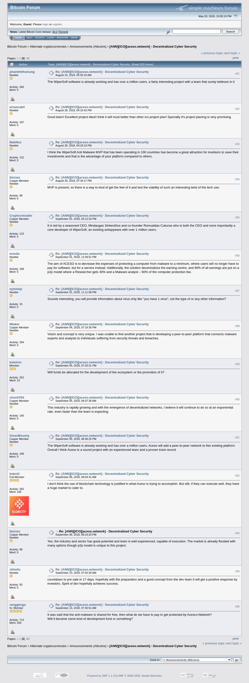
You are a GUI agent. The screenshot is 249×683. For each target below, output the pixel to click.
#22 (237, 108)
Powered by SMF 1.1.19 (101, 675)
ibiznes (14, 177)
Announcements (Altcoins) (88, 46)
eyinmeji (15, 289)
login (46, 24)
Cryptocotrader (20, 215)
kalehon (15, 362)
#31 (237, 437)
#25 (237, 217)
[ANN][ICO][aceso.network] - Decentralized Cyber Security (153, 46)
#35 (237, 606)
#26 (237, 255)
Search (39, 37)
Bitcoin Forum (17, 46)
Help (29, 37)
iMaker (14, 324)
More (74, 37)
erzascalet (17, 107)
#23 (237, 144)
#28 (237, 325)
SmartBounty (19, 435)
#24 (237, 179)
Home (18, 37)
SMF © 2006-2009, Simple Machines (140, 675)
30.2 (54, 31)
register (57, 24)
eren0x (14, 254)
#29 (237, 364)
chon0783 (16, 397)
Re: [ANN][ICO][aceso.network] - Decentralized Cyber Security (102, 72)
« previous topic (212, 53)
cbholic (15, 569)
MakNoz (15, 142)
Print (236, 57)
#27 (237, 290)
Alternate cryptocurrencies (48, 46)
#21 (237, 73)
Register (62, 37)
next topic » (232, 53)
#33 (237, 533)
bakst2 (14, 474)
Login (50, 37)
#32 (237, 475)
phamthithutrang (22, 72)
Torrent (63, 31)
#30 (237, 399)
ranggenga (17, 604)
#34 (237, 571)
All (27, 58)
